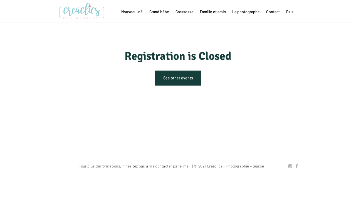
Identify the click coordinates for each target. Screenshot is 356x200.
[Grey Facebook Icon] (296, 166)
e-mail (185, 166)
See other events (178, 78)
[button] (273, 12)
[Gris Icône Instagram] (290, 166)
